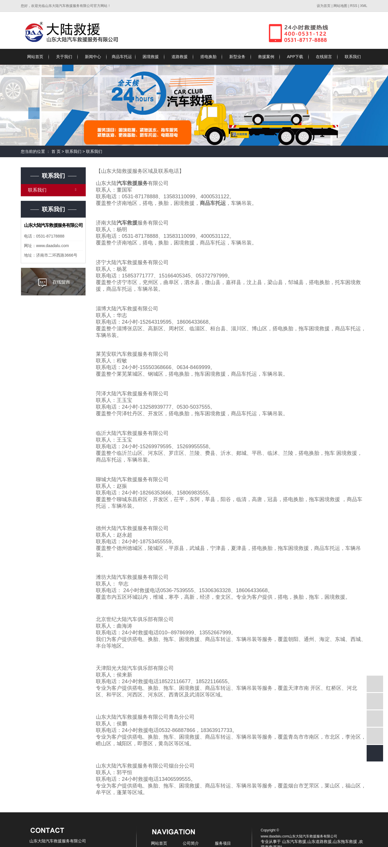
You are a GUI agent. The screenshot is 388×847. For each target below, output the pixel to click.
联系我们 (353, 56)
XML (363, 6)
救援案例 (266, 56)
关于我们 (64, 56)
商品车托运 (122, 56)
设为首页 (324, 6)
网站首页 (35, 56)
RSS (353, 6)
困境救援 (151, 56)
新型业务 (237, 56)
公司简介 (191, 843)
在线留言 (324, 56)
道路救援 (179, 56)
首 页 (56, 151)
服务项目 (223, 843)
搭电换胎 (208, 56)
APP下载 (295, 56)
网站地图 (340, 6)
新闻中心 (93, 56)
